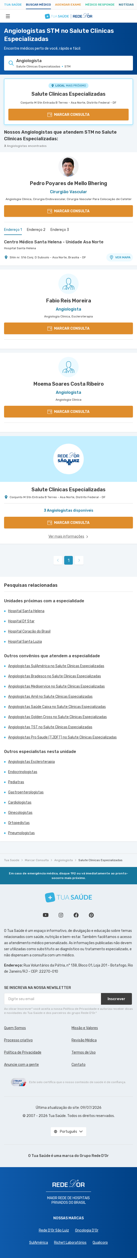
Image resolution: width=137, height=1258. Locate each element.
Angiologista (63, 860)
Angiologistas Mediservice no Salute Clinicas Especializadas (56, 686)
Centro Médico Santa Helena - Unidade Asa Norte (54, 242)
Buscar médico (38, 4)
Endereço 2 (36, 230)
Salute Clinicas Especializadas (68, 94)
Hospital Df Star (21, 621)
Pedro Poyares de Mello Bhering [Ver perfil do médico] (68, 183)
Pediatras (16, 782)
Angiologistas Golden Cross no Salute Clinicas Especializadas (57, 717)
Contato (78, 1065)
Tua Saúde (13, 4)
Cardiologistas (19, 802)
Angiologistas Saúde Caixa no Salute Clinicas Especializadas (57, 707)
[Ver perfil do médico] (68, 166)
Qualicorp (100, 1242)
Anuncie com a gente (21, 1065)
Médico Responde (100, 4)
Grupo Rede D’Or (94, 1156)
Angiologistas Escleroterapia (31, 762)
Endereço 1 (13, 230)
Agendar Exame (68, 4)
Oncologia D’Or (86, 1230)
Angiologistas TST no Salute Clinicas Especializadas (50, 727)
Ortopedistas (19, 823)
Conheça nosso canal (45, 915)
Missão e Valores (85, 1028)
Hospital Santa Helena (20, 248)
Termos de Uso (84, 1052)
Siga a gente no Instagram (60, 915)
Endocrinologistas (22, 772)
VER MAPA (119, 257)
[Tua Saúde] (68, 897)
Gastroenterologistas (26, 792)
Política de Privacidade (22, 1052)
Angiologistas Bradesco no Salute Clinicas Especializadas (54, 676)
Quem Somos (15, 1028)
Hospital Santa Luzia (25, 641)
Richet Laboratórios (70, 1242)
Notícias (126, 4)
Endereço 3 (59, 230)
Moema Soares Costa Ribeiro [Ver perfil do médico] (68, 384)
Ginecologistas (20, 812)
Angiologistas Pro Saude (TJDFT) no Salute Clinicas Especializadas (62, 737)
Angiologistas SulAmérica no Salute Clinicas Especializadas (56, 666)
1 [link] (69, 560)
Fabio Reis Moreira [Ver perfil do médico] (68, 301)
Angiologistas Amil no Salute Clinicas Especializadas (50, 696)
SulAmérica (38, 1242)
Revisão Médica (84, 1040)
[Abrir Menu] (8, 16)
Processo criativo (18, 1040)
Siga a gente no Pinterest (91, 915)
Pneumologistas (21, 833)
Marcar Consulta (37, 860)
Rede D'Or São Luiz (54, 1230)
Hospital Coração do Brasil (29, 631)
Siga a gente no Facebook (76, 915)
